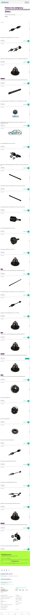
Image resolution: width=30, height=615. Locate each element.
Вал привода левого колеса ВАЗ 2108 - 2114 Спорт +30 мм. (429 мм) (13, 185)
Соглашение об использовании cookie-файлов (7, 584)
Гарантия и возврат (19, 598)
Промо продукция (3, 609)
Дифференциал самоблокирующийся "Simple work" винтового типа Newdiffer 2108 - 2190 (13, 123)
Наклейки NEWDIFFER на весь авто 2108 (8, 143)
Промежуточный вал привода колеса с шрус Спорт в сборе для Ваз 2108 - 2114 (14, 165)
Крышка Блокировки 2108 (5, 397)
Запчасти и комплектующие (5, 598)
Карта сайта (17, 609)
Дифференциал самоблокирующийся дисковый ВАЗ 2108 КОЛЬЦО (13, 376)
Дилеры (17, 601)
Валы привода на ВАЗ (4, 595)
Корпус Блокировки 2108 (5, 418)
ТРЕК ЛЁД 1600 (2, 78)
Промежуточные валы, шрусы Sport (6, 604)
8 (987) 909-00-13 (7, 574)
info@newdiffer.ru (6, 579)
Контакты (17, 604)
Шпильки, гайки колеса (4, 606)
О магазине (17, 595)
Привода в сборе (3, 601)
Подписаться (15, 561)
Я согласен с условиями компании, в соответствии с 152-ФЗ (14, 563)
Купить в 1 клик (25, 83)
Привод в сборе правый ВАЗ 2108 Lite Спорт (9, 482)
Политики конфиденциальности (13, 563)
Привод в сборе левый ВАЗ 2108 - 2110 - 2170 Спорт (10, 37)
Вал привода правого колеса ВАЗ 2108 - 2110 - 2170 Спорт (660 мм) (13, 291)
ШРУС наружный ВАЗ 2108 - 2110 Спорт (7, 249)
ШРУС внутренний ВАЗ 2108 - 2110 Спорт (8, 228)
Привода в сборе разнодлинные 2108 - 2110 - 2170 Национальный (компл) (14, 58)
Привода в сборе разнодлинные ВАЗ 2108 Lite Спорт (10, 503)
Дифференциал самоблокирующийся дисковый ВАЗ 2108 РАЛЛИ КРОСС (14, 355)
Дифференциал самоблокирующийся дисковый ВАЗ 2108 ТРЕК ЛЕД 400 (14, 524)
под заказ (27, 358)
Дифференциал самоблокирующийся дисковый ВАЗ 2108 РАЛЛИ (13, 270)
